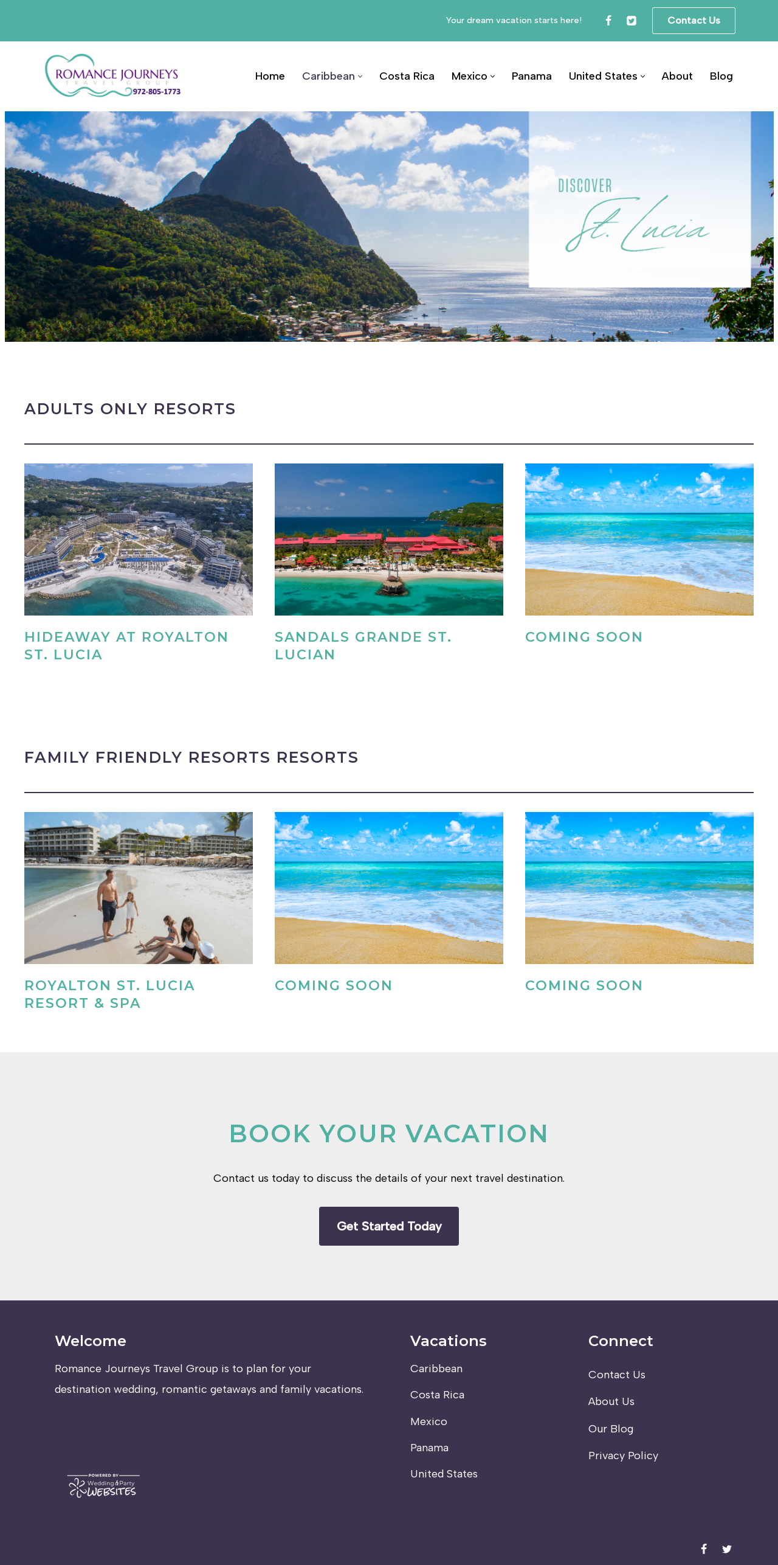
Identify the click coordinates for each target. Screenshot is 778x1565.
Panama (532, 76)
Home (270, 76)
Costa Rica (407, 76)
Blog (721, 76)
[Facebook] (608, 20)
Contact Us (693, 20)
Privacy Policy (623, 1455)
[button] (360, 76)
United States (444, 1473)
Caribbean (436, 1368)
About (677, 76)
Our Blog (610, 1428)
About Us (611, 1401)
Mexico (428, 1421)
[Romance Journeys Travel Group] (113, 76)
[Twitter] (631, 20)
